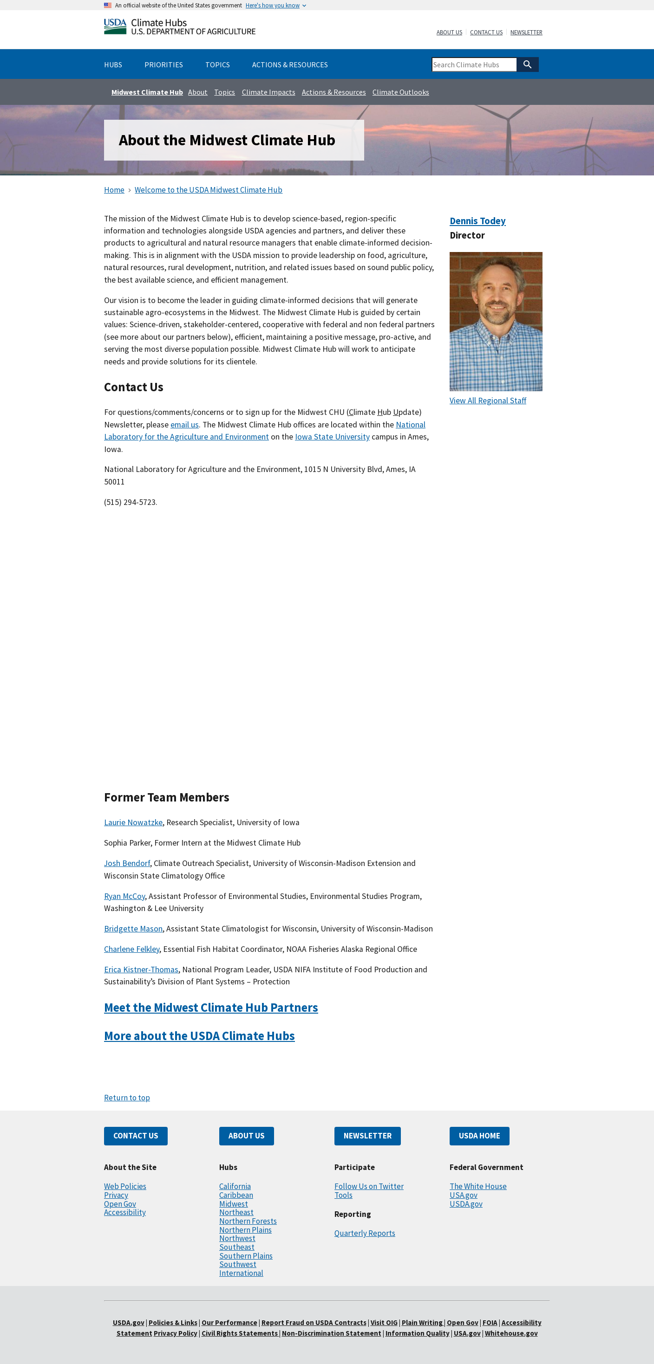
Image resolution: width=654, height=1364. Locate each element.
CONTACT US (135, 1136)
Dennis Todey (478, 221)
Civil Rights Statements (240, 1333)
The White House (478, 1186)
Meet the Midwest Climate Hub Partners (211, 1007)
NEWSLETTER (368, 1136)
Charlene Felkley (131, 949)
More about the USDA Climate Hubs (199, 1035)
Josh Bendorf (127, 863)
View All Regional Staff (488, 400)
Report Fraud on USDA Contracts (314, 1322)
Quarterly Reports (364, 1233)
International (241, 1273)
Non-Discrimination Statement (331, 1333)
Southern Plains (246, 1256)
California (235, 1186)
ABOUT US (247, 1136)
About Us (449, 32)
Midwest (233, 1204)
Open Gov (120, 1204)
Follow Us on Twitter (369, 1186)
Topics (224, 92)
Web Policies (125, 1186)
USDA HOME (479, 1136)
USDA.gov (466, 1204)
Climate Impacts (268, 92)
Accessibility (125, 1212)
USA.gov (463, 1195)
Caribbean (236, 1195)
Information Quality (418, 1333)
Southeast (237, 1247)
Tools (343, 1195)
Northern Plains (245, 1230)
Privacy (116, 1195)
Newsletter (526, 32)
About (198, 92)
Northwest (237, 1238)
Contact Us (486, 32)
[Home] (179, 29)
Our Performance (229, 1322)
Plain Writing (423, 1322)
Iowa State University (332, 437)
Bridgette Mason (133, 929)
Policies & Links (173, 1322)
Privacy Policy (175, 1333)
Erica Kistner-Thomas (141, 969)
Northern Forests (248, 1221)
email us (184, 425)
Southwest (237, 1264)
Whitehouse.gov (511, 1333)
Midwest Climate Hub (147, 92)
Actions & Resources (334, 92)
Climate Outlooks (401, 92)
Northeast (236, 1212)
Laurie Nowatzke (133, 822)
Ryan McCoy (124, 896)
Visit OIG (384, 1322)
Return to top (127, 1097)
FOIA (490, 1322)
